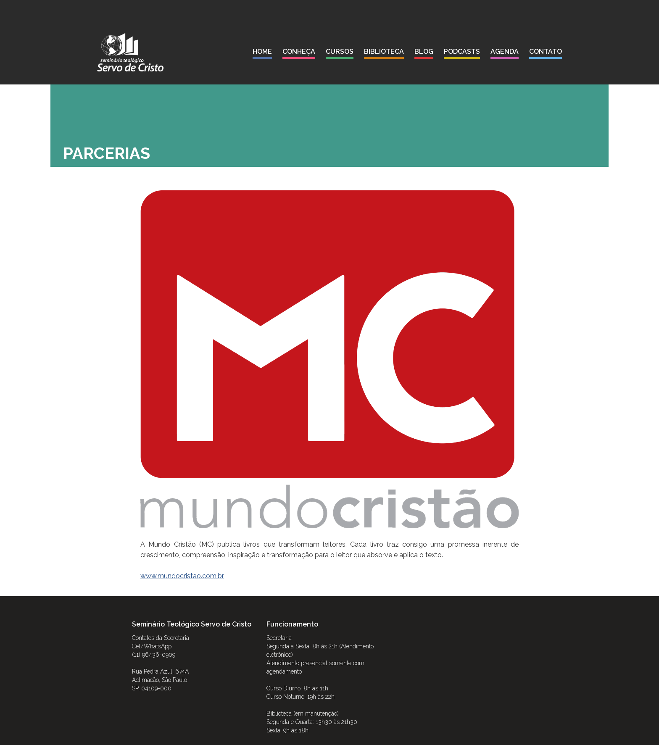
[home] (130, 52)
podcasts (462, 51)
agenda (504, 51)
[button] (298, 53)
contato (545, 51)
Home (262, 51)
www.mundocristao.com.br (182, 576)
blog (423, 51)
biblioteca (384, 51)
